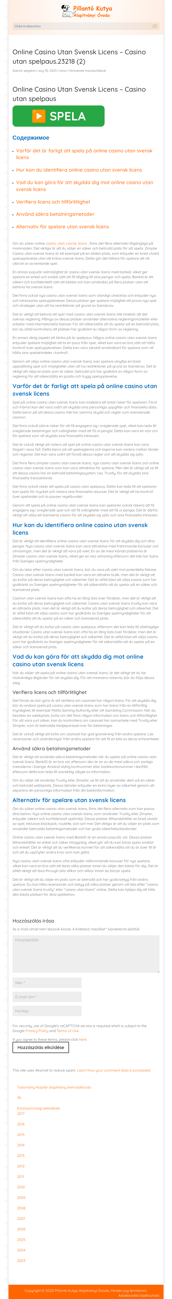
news (63, 71)
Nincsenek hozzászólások (87, 71)
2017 (20, 1113)
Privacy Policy (37, 1030)
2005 (21, 1239)
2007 (21, 1218)
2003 (21, 1260)
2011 (20, 1176)
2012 (21, 1166)
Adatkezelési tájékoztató (138, 1295)
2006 (21, 1229)
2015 (21, 1134)
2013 (20, 1155)
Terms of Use (68, 1030)
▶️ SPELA (58, 116)
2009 (21, 1197)
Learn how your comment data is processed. (114, 1070)
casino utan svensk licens (66, 243)
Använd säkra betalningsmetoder (55, 214)
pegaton (30, 71)
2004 (21, 1250)
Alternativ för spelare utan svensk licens (62, 226)
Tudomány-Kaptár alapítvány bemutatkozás (54, 1087)
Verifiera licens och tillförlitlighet (53, 202)
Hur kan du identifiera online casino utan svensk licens (79, 170)
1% (19, 1097)
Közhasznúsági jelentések (38, 1108)
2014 (20, 1145)
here (82, 1039)
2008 (21, 1208)
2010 (21, 1187)
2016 (21, 1124)
